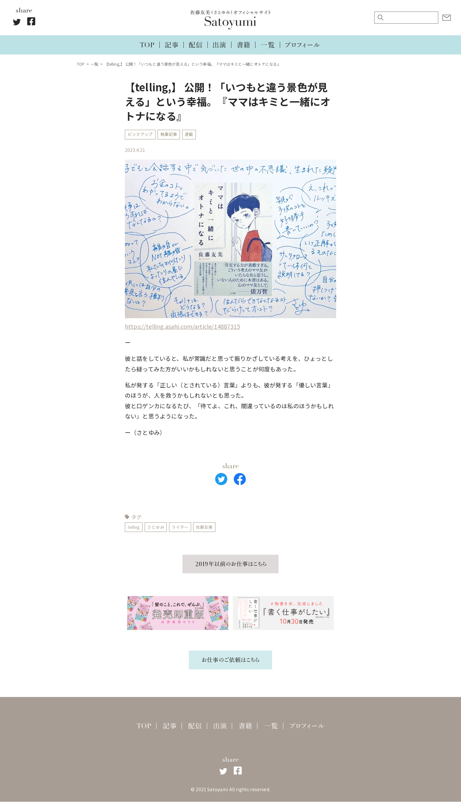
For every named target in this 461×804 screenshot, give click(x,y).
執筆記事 (172, 135)
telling (135, 529)
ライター (186, 529)
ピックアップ (141, 135)
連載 (194, 135)
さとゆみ (159, 529)
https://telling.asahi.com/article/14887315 (182, 327)
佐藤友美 (212, 529)
